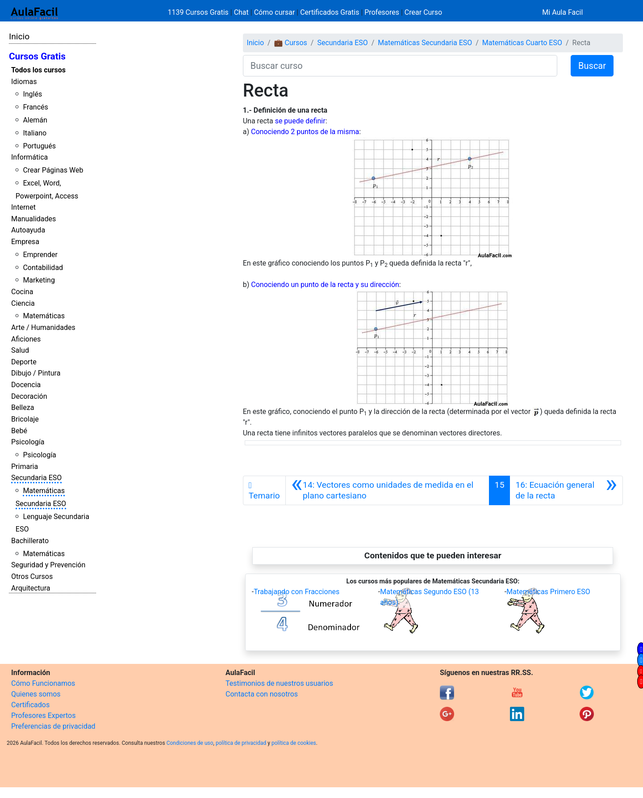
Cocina (22, 291)
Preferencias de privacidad (53, 726)
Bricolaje (25, 419)
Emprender (40, 254)
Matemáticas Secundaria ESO (425, 42)
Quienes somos (36, 694)
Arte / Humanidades (43, 327)
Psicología (27, 442)
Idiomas (24, 81)
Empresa (25, 241)
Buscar (592, 65)
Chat (241, 12)
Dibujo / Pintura (35, 373)
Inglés (32, 94)
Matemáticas (44, 316)
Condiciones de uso (190, 743)
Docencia (26, 384)
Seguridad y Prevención (48, 565)
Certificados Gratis (329, 12)
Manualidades (33, 219)
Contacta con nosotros (261, 694)
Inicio (19, 36)
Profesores (381, 12)
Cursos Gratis (37, 56)
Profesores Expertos (43, 715)
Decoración (29, 396)
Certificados (30, 705)
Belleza (22, 407)
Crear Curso (423, 12)
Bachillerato (30, 540)
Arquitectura (30, 588)
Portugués (39, 146)
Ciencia (23, 303)
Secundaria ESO (36, 477)
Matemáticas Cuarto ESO (522, 42)
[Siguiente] (566, 490)
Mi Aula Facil (562, 12)
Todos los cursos (38, 70)
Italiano (34, 133)
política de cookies (293, 743)
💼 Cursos (290, 42)
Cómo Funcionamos (43, 683)
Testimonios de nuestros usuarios (279, 683)
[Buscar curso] (400, 65)
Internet (23, 207)
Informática (29, 157)
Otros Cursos (32, 576)
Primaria (24, 466)
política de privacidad (241, 743)
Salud (20, 350)
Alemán (35, 120)
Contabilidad (43, 267)
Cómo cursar (274, 12)
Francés (35, 107)
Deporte (24, 362)
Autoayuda (28, 230)
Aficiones (26, 339)
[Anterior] (387, 490)
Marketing (38, 280)
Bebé (19, 430)
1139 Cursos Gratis (199, 12)
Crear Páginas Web (53, 170)
